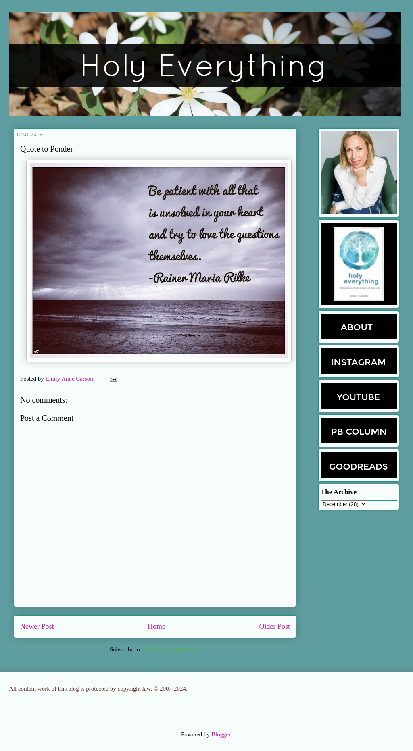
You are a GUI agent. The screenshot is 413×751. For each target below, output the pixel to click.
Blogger (221, 734)
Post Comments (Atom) (171, 649)
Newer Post (37, 626)
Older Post (274, 626)
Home (156, 626)
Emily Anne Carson (70, 378)
